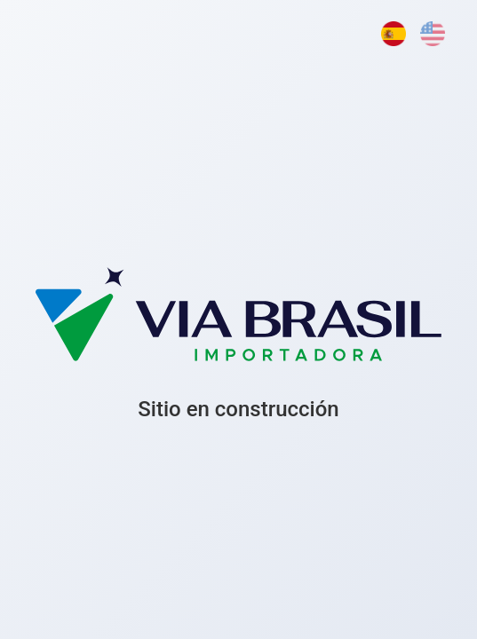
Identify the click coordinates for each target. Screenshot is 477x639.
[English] (433, 34)
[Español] (393, 34)
